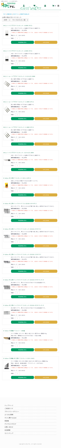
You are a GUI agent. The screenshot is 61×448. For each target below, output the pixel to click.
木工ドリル (16, 14)
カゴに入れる (46, 42)
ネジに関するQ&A (11, 418)
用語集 (7, 421)
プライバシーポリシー (12, 411)
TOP (4, 14)
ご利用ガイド (9, 408)
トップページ (9, 405)
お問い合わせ (9, 427)
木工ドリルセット (24, 14)
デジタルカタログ (10, 424)
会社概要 (7, 430)
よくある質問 (9, 415)
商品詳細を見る (22, 42)
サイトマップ (9, 433)
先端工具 (9, 14)
